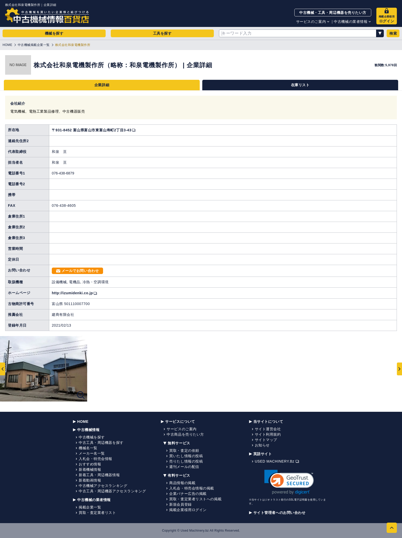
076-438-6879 (63, 173)
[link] (289, 482)
